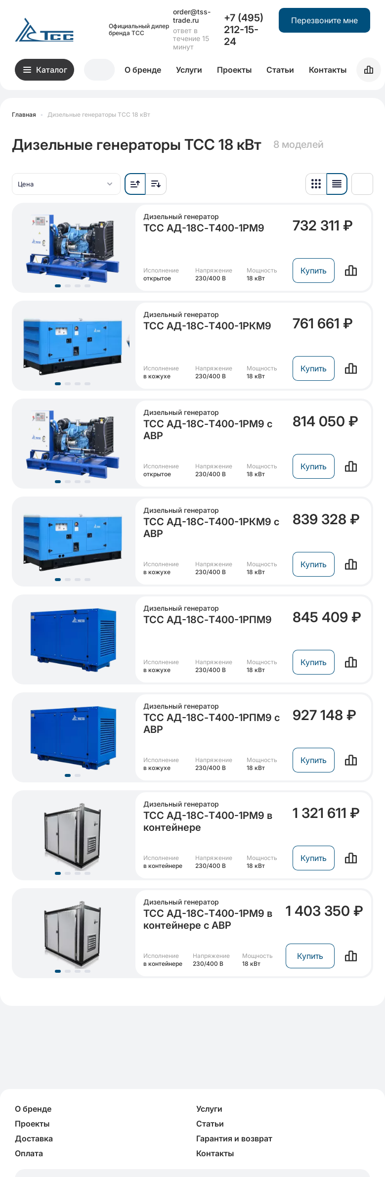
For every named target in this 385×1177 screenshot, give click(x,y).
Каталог (45, 70)
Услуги (189, 70)
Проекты (234, 70)
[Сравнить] (351, 270)
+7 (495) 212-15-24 (243, 29)
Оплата (29, 1153)
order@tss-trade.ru (192, 16)
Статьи (280, 70)
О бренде (143, 70)
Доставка (34, 1138)
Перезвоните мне (324, 20)
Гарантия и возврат (234, 1138)
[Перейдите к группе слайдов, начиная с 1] (58, 285)
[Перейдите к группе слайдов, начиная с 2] (68, 285)
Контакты (327, 70)
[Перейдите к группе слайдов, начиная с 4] (87, 285)
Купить (313, 270)
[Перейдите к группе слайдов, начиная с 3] (78, 285)
